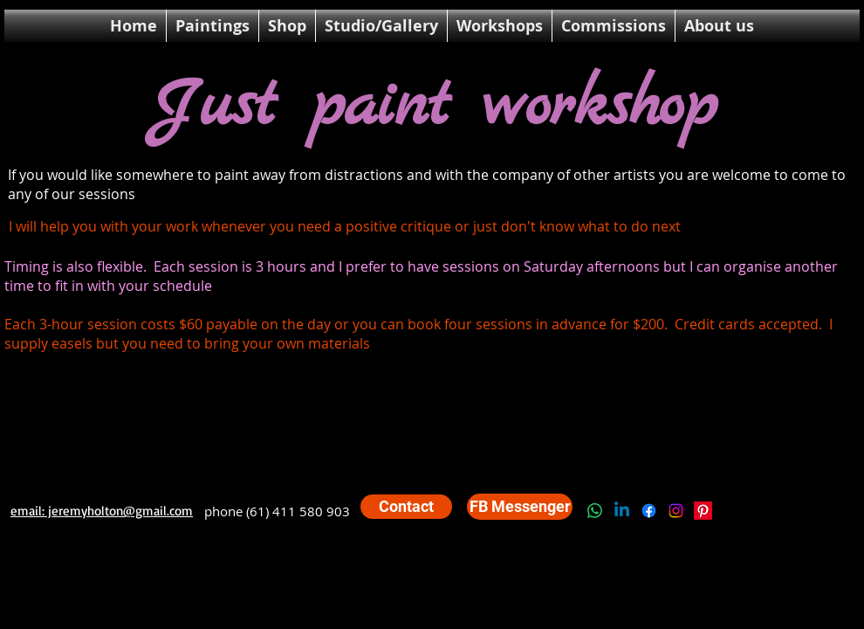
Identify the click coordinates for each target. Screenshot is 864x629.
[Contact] (406, 506)
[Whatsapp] (595, 510)
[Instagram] (676, 510)
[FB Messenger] (520, 507)
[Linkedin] (622, 510)
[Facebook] (649, 510)
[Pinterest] (703, 510)
